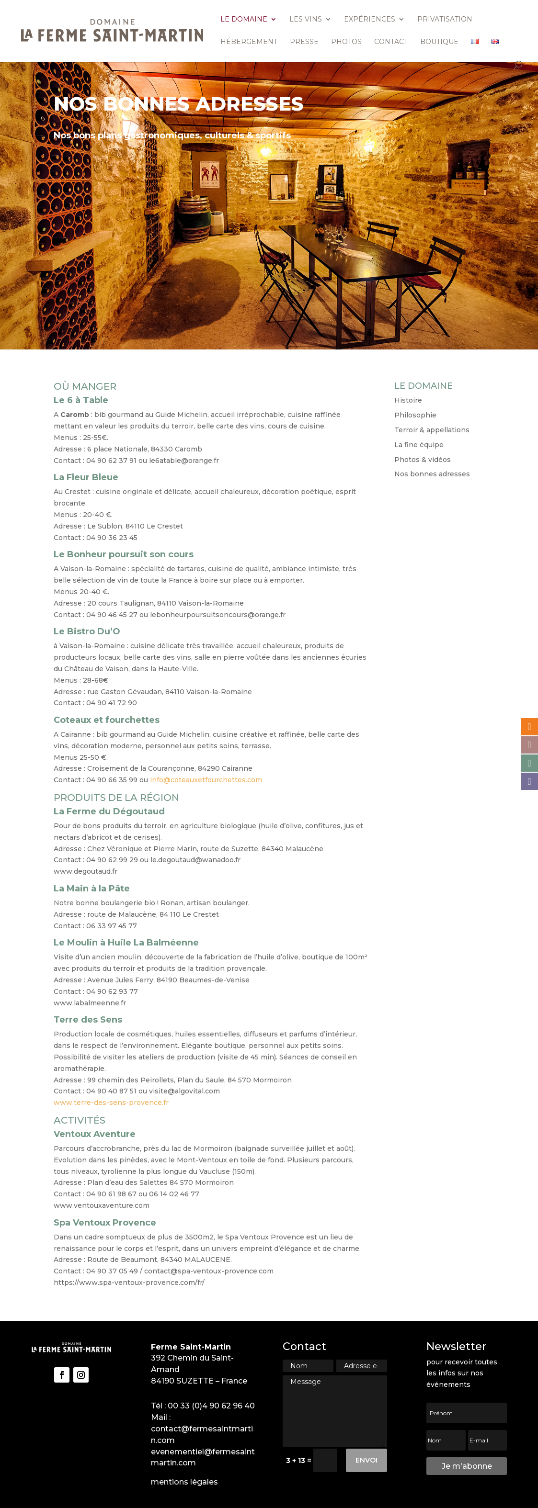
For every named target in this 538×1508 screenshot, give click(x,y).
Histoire (408, 400)
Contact (391, 42)
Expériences (369, 19)
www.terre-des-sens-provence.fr (111, 1102)
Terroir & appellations (431, 430)
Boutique (439, 42)
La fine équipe (419, 444)
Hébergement (248, 42)
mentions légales (184, 1481)
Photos (346, 42)
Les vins (305, 19)
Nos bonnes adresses (432, 474)
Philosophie (415, 415)
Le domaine (243, 19)
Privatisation (444, 19)
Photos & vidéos (422, 459)
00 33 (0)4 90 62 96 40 (211, 1405)
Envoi (366, 1460)
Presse (304, 42)
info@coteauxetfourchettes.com (206, 780)
